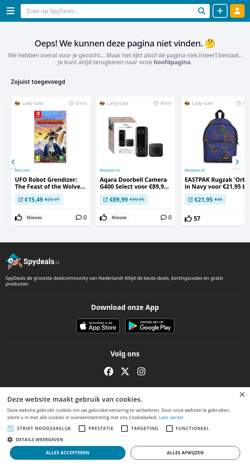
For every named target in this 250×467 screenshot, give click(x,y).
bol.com (22, 170)
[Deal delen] (220, 11)
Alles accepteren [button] (68, 453)
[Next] (236, 162)
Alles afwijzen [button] (185, 453)
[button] (125, 439)
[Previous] (13, 162)
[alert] (125, 427)
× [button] (242, 395)
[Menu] (10, 10)
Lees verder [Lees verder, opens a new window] (171, 417)
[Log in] (237, 10)
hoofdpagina (172, 62)
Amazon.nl (110, 170)
